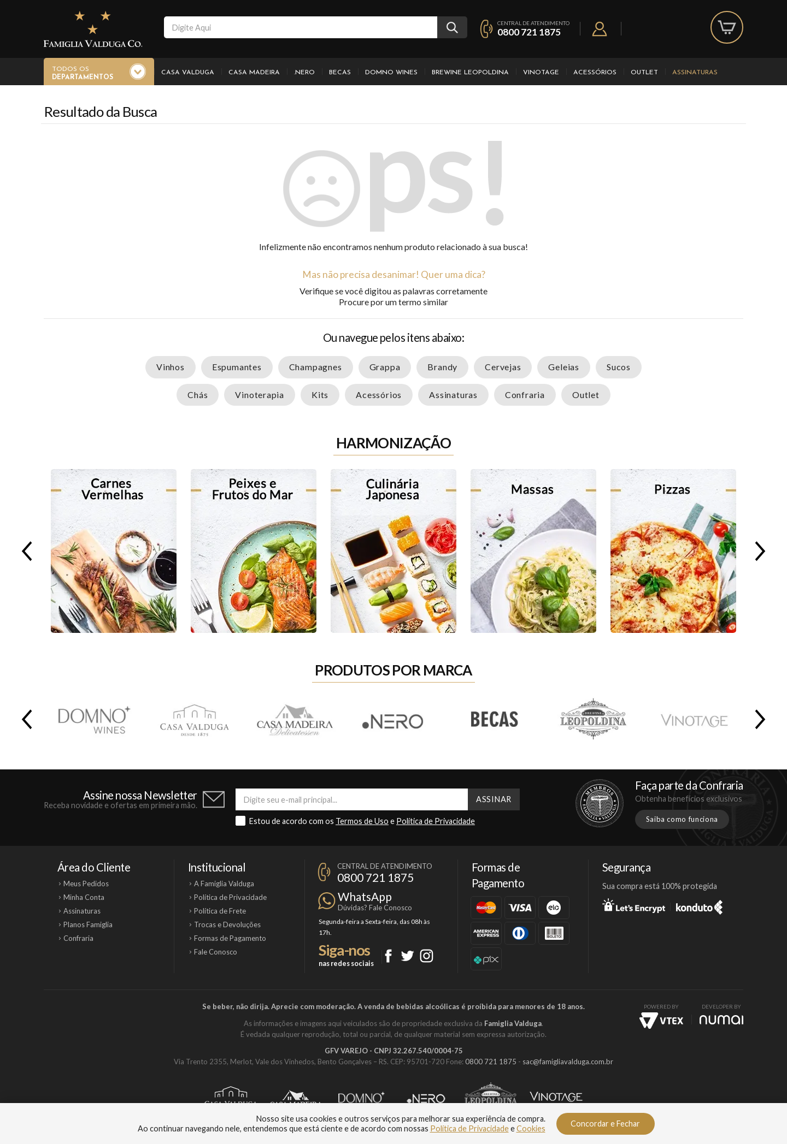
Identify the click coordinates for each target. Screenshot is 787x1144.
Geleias (563, 366)
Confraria (525, 394)
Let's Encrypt (633, 905)
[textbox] (300, 27)
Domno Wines (391, 72)
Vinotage (541, 72)
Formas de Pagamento (230, 938)
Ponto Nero (426, 1099)
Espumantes (237, 366)
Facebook (388, 956)
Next (762, 551)
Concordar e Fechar (605, 1123)
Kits (320, 394)
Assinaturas (695, 72)
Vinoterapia (259, 394)
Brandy (442, 366)
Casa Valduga (187, 72)
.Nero (304, 72)
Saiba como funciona (682, 819)
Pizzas (673, 551)
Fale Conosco (215, 951)
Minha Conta (83, 897)
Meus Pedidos (86, 883)
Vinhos (170, 366)
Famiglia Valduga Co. (93, 29)
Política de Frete (220, 910)
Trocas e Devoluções (227, 924)
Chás (197, 394)
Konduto (699, 905)
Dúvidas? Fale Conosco (375, 907)
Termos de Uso (362, 821)
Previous (25, 551)
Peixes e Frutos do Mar (253, 551)
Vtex (661, 1020)
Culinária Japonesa (393, 551)
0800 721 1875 (529, 32)
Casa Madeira (254, 72)
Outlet (644, 72)
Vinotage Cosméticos (556, 1099)
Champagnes (315, 366)
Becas (340, 72)
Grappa (385, 366)
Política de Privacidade (435, 821)
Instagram (426, 956)
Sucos (619, 366)
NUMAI (721, 1019)
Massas (533, 551)
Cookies (530, 1128)
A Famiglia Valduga (224, 883)
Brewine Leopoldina (470, 72)
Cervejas (503, 366)
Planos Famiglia (88, 924)
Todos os (82, 73)
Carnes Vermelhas (114, 551)
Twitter (407, 956)
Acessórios (594, 72)
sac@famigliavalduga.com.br (567, 1061)
